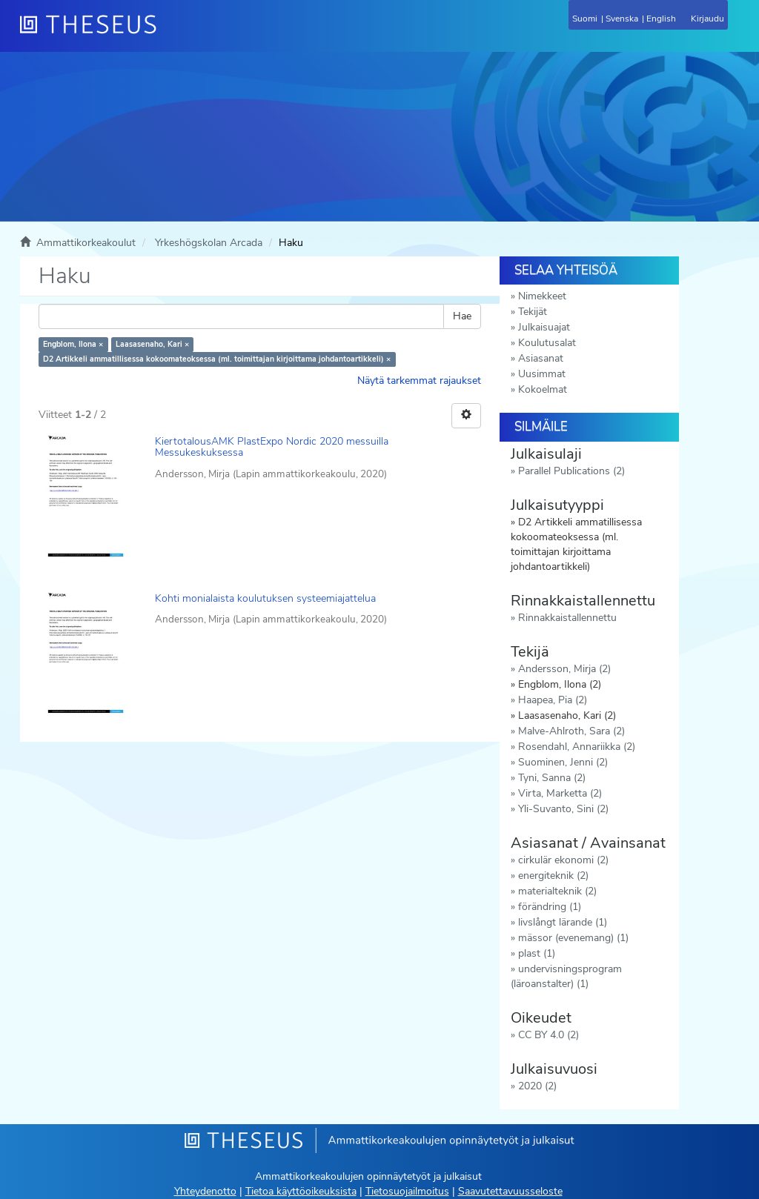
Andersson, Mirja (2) (564, 669)
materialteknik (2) (557, 891)
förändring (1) (549, 907)
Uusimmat (542, 374)
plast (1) (536, 953)
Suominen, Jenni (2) (563, 762)
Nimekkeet (542, 296)
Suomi (584, 18)
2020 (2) (537, 1086)
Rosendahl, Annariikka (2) (576, 747)
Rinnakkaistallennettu (567, 618)
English (661, 18)
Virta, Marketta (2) (560, 793)
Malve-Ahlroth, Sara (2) (571, 731)
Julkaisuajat (544, 327)
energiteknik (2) (553, 875)
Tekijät (532, 312)
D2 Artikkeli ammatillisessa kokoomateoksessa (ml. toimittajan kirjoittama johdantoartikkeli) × (217, 359)
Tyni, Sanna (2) (552, 778)
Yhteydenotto (205, 1191)
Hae (462, 316)
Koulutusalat (547, 343)
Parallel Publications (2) (571, 471)
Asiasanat (540, 358)
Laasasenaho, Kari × (152, 344)
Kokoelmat (542, 389)
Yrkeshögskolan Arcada (208, 243)
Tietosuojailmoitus (407, 1191)
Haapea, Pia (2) (552, 700)
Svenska (622, 18)
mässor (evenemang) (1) (573, 938)
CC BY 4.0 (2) (548, 1035)
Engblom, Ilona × (73, 344)
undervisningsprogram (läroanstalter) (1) (566, 976)
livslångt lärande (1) (562, 922)
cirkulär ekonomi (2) (563, 860)
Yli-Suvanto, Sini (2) (563, 809)
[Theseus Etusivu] (168, 33)
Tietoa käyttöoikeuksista (301, 1191)
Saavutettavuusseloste (510, 1191)
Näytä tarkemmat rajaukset (419, 380)
